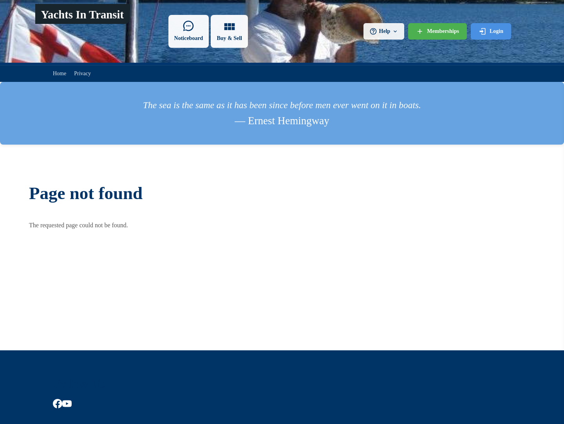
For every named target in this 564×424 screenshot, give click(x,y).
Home (59, 73)
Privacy (82, 73)
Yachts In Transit (82, 14)
